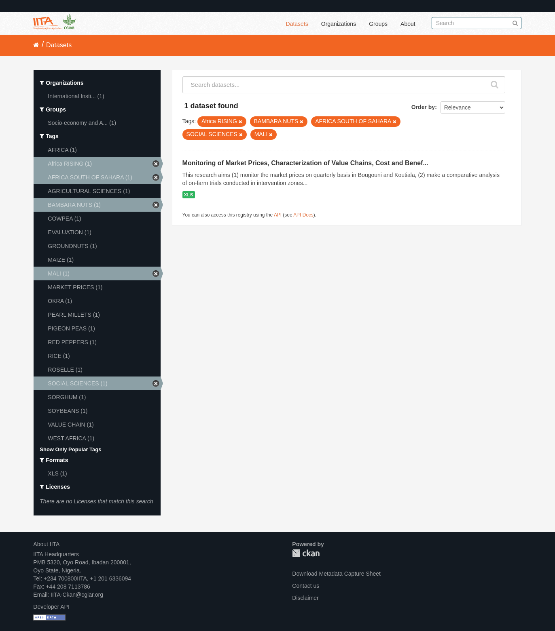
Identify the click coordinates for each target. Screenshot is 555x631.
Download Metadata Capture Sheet (336, 573)
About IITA (46, 544)
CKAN (306, 553)
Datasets (297, 24)
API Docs (303, 215)
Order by (423, 107)
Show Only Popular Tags (70, 449)
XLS (188, 195)
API (278, 215)
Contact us (305, 586)
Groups (378, 24)
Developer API (51, 607)
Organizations (338, 24)
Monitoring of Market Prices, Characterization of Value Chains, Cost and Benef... (305, 163)
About (407, 24)
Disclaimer (305, 598)
